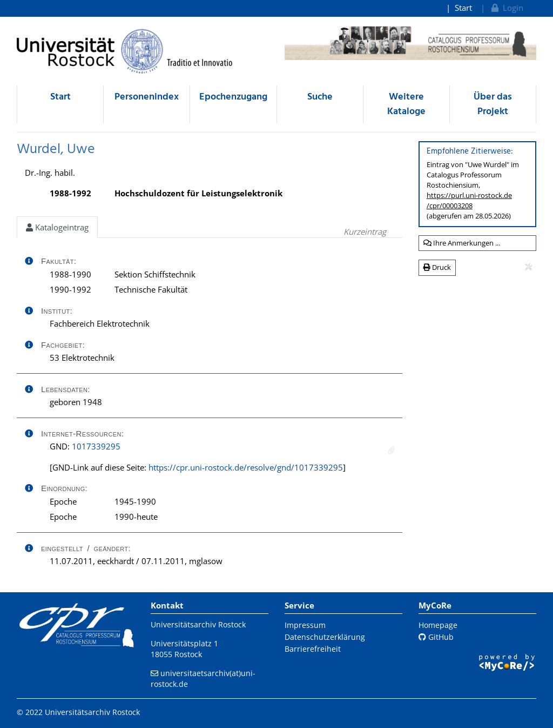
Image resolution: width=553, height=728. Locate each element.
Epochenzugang (233, 97)
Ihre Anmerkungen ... (461, 243)
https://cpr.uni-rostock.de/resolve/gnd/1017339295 (246, 467)
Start (463, 7)
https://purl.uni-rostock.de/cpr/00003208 (469, 200)
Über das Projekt (493, 104)
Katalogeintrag (57, 227)
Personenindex (146, 97)
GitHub (436, 637)
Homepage (438, 625)
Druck (437, 267)
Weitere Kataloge (406, 104)
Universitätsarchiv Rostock (198, 624)
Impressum (305, 625)
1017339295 (96, 446)
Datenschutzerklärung (325, 637)
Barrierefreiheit (313, 649)
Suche (320, 97)
